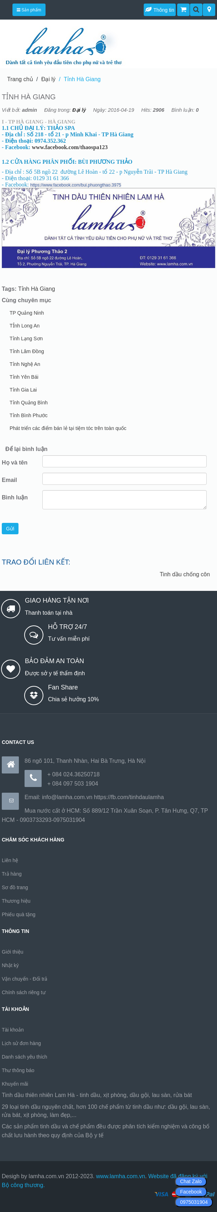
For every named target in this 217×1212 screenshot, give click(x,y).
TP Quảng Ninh (27, 313)
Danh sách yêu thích (24, 1057)
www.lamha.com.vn (120, 1176)
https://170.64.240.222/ (134, 1135)
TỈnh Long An (24, 326)
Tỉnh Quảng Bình (29, 402)
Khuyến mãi (15, 1084)
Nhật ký (10, 965)
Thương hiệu (16, 901)
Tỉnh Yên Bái (24, 377)
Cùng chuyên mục (26, 300)
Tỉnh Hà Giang (82, 79)
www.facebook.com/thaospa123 (69, 147)
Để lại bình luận (26, 449)
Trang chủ (20, 79)
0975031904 (194, 1202)
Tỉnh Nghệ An (25, 364)
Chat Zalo (191, 1181)
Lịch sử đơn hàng (21, 1043)
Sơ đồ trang (15, 887)
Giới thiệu (12, 952)
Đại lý (48, 79)
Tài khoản (13, 1030)
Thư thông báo (18, 1070)
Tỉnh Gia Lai (23, 390)
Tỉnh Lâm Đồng (27, 351)
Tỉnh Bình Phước (29, 415)
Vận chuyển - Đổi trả (24, 979)
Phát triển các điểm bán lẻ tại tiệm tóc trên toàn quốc (68, 428)
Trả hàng (12, 874)
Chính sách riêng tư (24, 992)
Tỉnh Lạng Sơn (26, 338)
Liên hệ (10, 860)
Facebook (191, 1192)
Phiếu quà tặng (19, 914)
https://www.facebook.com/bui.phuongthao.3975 (75, 185)
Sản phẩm (29, 9)
